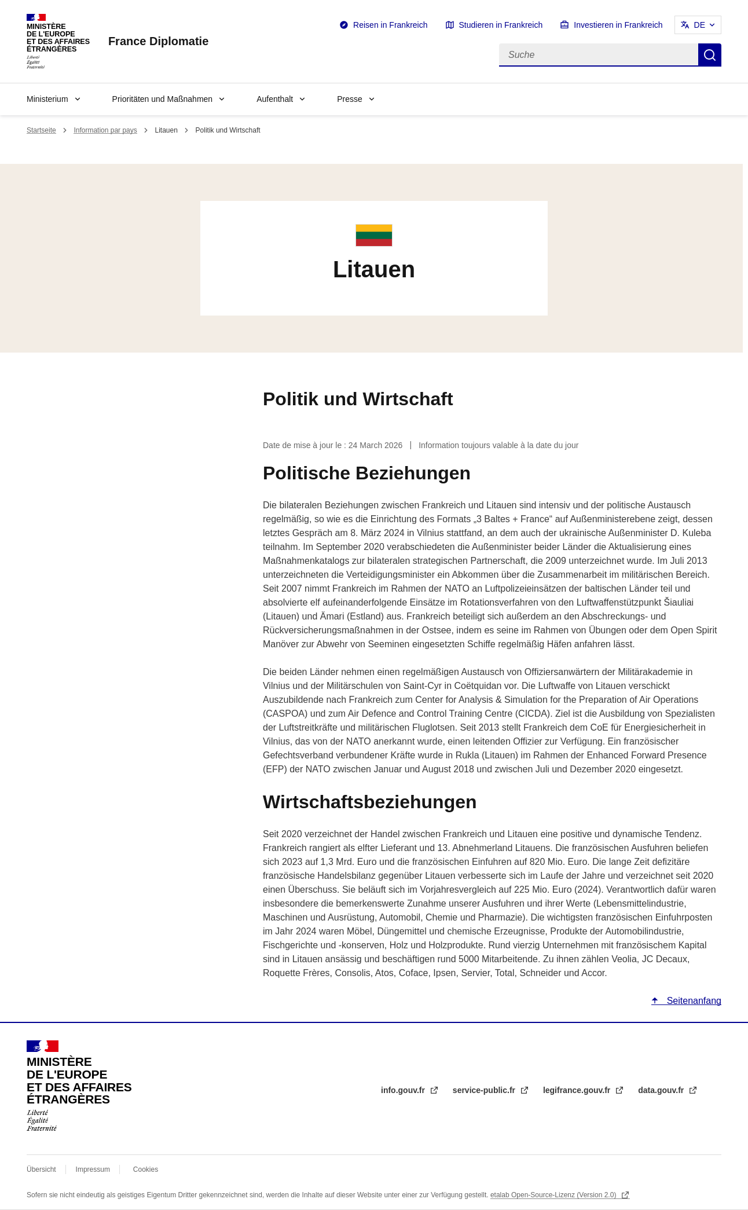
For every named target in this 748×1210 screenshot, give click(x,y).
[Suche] (598, 55)
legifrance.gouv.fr (578, 1090)
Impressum (93, 1169)
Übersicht (41, 1169)
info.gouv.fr (404, 1090)
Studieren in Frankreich (501, 25)
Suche (709, 55)
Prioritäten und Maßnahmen (162, 99)
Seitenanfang (692, 1001)
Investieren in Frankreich (618, 25)
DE (699, 25)
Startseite (41, 130)
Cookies (145, 1169)
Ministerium (47, 99)
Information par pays (105, 130)
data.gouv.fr (662, 1090)
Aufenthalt (274, 99)
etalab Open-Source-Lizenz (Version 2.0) (554, 1195)
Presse (349, 99)
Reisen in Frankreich (390, 25)
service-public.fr (485, 1090)
